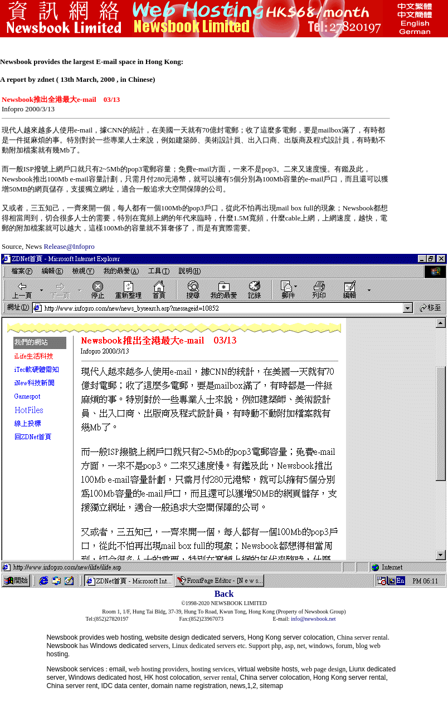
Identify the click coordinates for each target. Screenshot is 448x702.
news (238, 686)
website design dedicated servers (194, 637)
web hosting (124, 637)
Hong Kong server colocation (290, 637)
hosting (57, 654)
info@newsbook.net (313, 619)
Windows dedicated (119, 646)
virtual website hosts (267, 669)
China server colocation (275, 677)
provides (91, 637)
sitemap (271, 686)
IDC (107, 686)
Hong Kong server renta (348, 677)
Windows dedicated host (105, 677)
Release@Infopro (68, 246)
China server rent (72, 686)
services (91, 669)
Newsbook (61, 637)
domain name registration (188, 686)
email (117, 669)
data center (131, 686)
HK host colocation (172, 677)
